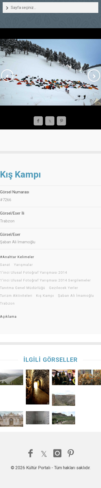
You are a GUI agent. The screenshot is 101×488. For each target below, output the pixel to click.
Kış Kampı (45, 296)
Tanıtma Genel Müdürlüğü (22, 288)
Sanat (5, 265)
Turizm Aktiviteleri (16, 296)
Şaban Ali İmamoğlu (76, 296)
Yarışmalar (23, 265)
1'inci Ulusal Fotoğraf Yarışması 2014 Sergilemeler (45, 280)
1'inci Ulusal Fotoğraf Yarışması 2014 (33, 272)
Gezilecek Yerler (63, 288)
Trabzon (7, 303)
